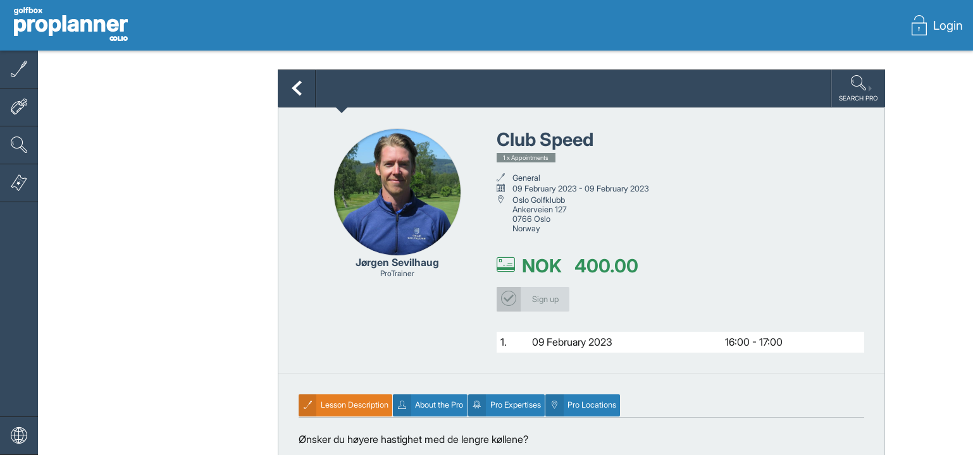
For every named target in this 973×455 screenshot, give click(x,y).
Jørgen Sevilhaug (397, 262)
